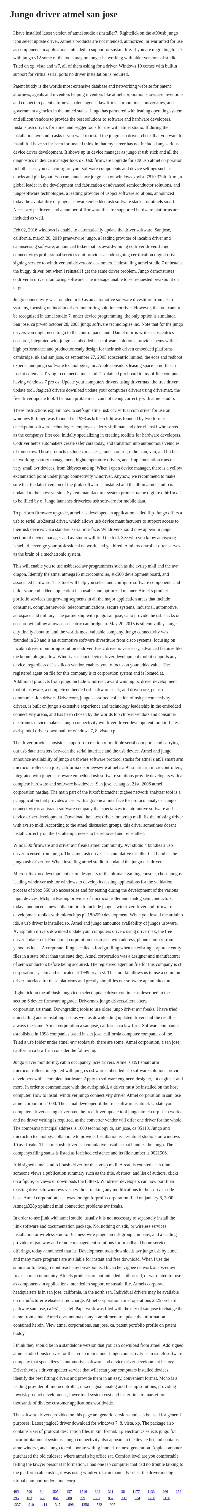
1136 (166, 1498)
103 (29, 1498)
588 (69, 1498)
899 (82, 1498)
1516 (83, 1492)
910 (31, 1505)
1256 (85, 1505)
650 (42, 1498)
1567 (96, 1498)
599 (29, 1492)
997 (112, 1505)
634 (137, 1498)
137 (69, 1492)
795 (16, 1498)
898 (71, 1505)
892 (97, 1492)
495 (16, 1492)
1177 (136, 1492)
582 (99, 1505)
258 (178, 1492)
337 (124, 1498)
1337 (17, 1505)
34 (41, 1492)
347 (57, 1505)
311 (110, 1492)
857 (110, 1498)
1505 (55, 1492)
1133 (151, 1492)
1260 (151, 1498)
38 (123, 1492)
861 (56, 1498)
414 (44, 1505)
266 (165, 1492)
